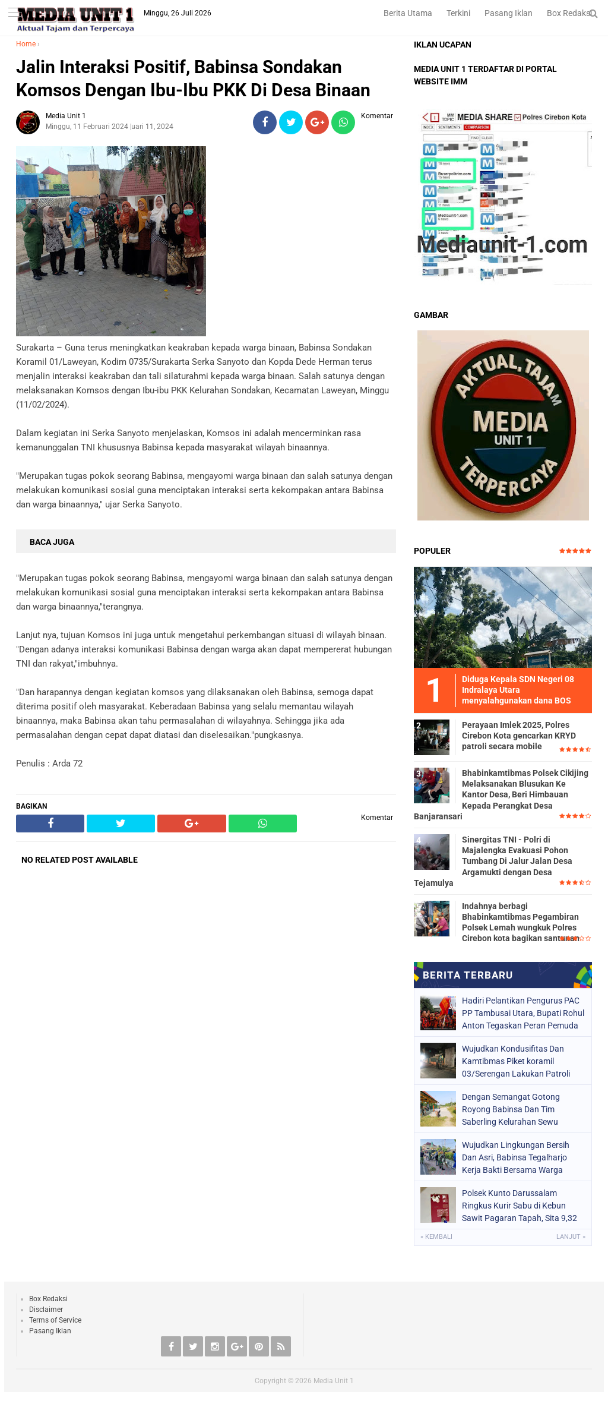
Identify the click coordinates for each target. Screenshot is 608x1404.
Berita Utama (408, 13)
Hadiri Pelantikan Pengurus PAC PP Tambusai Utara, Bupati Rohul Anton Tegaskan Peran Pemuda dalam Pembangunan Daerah (523, 1013)
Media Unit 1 (334, 1381)
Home (26, 44)
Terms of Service (55, 1320)
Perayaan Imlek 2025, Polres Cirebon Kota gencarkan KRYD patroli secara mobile (519, 735)
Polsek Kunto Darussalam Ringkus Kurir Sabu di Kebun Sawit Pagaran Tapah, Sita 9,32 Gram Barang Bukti (519, 1205)
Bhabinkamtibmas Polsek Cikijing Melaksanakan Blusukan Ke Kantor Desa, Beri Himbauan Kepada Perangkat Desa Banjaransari (501, 794)
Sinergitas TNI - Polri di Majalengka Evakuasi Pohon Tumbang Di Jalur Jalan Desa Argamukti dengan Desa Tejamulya (493, 861)
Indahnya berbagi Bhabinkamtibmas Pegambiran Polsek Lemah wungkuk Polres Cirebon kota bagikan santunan (521, 922)
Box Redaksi (569, 13)
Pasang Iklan (508, 13)
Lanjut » (570, 1237)
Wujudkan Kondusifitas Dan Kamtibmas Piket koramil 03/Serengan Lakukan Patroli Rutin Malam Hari (516, 1061)
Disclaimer (46, 1309)
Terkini (458, 13)
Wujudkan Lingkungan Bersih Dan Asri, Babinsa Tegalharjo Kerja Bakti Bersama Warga (515, 1157)
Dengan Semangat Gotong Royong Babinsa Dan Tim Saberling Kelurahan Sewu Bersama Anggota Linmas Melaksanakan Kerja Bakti (511, 1109)
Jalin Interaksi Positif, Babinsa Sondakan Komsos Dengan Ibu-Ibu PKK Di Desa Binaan (193, 78)
